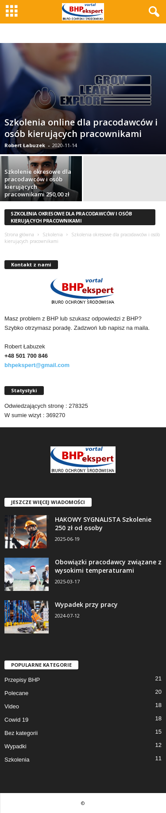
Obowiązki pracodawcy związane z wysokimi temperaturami (108, 566)
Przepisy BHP (22, 679)
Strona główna (19, 234)
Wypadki (15, 746)
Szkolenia (52, 234)
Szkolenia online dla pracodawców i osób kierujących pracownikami (81, 128)
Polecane (16, 693)
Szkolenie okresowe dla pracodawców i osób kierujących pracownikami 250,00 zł (37, 183)
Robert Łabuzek (24, 145)
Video (11, 706)
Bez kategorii (21, 733)
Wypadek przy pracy (86, 604)
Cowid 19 (16, 719)
